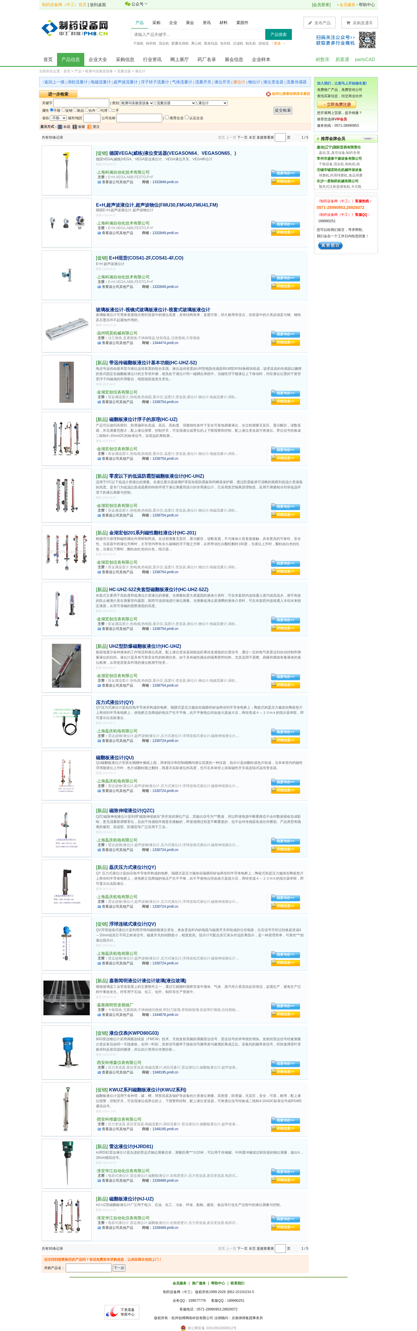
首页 (48, 59)
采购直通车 (359, 22)
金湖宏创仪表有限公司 (117, 392)
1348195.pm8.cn (165, 1072)
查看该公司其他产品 (117, 182)
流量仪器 (124, 71)
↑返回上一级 (53, 82)
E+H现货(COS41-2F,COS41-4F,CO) (146, 257)
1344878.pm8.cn (165, 1015)
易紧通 (342, 59)
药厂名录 (206, 59)
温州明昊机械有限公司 (117, 333)
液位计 (140, 71)
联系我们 (237, 1283)
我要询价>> (286, 173)
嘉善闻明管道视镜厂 (115, 1005)
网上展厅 (179, 59)
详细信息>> (286, 181)
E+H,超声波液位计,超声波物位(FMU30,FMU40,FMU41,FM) (157, 205)
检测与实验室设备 (99, 71)
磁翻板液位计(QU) (115, 757)
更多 (280, 43)
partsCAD (365, 59)
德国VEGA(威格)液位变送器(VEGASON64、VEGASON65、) (172, 153)
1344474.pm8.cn (165, 343)
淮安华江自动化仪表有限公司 (123, 1170)
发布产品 (319, 22)
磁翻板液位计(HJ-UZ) (131, 1198)
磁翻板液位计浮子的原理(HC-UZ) (143, 419)
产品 (77, 71)
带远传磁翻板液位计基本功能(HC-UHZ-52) (153, 362)
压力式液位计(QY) (114, 702)
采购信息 (125, 59)
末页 (252, 137)
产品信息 (70, 59)
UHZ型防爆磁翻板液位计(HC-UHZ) (145, 646)
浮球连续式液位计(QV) (132, 924)
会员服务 (347, 4)
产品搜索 (278, 34)
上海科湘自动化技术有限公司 (123, 172)
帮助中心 (367, 4)
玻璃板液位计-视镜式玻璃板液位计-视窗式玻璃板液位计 (153, 309)
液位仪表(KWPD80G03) (134, 1033)
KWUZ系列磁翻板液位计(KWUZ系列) (147, 1089)
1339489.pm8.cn (165, 1181)
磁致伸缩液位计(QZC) (131, 810)
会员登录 (321, 4)
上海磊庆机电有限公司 (117, 731)
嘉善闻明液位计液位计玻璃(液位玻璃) (147, 980)
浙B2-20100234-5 (240, 1292)
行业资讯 (152, 59)
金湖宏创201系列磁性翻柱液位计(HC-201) (152, 532)
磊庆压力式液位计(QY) (132, 867)
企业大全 (98, 59)
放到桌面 (98, 4)
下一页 (242, 137)
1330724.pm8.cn (165, 741)
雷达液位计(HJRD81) (131, 1146)
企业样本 (261, 59)
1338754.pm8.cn (165, 402)
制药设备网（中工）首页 (64, 4)
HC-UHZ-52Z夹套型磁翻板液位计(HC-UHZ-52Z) (159, 589)
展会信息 (234, 59)
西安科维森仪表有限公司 (119, 1062)
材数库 (323, 59)
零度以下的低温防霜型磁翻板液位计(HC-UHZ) (156, 476)
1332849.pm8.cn (165, 182)
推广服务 (199, 1283)
